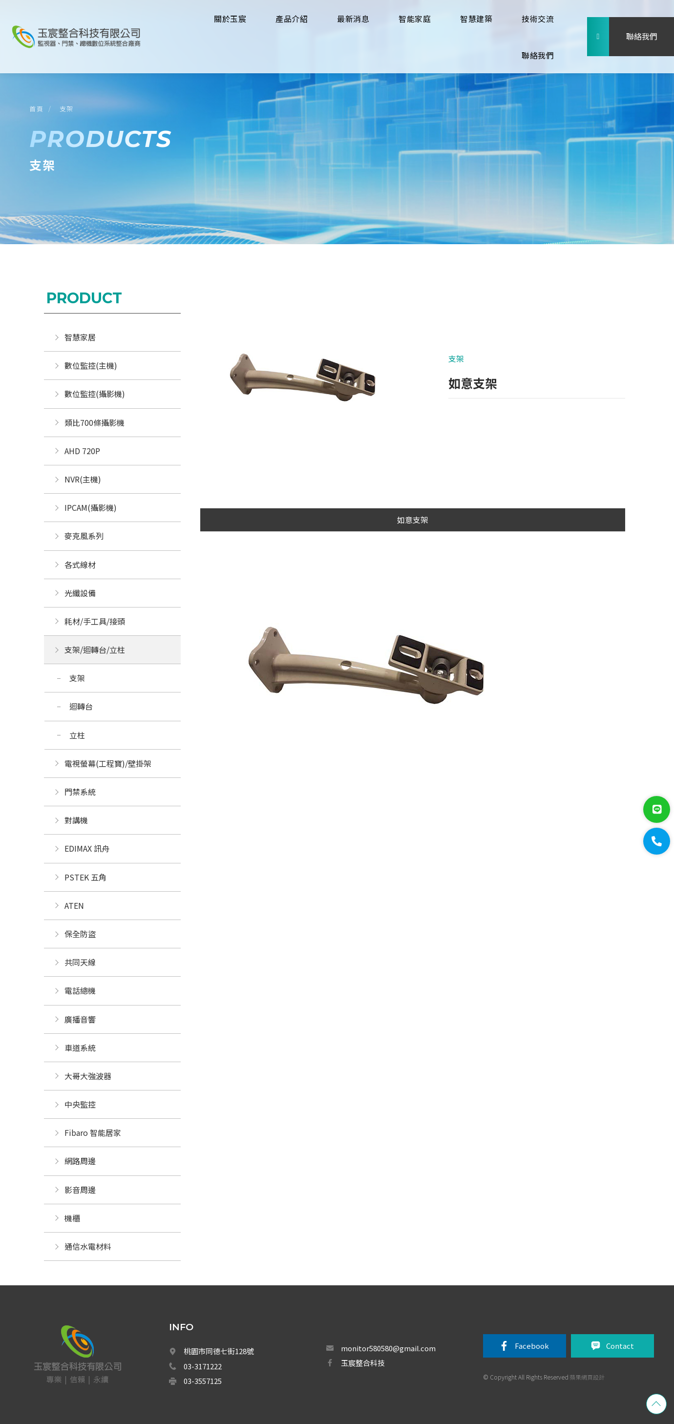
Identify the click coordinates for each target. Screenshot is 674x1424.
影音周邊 (80, 1189)
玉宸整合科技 (363, 1363)
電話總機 (80, 990)
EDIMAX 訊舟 (86, 848)
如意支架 (412, 519)
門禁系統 (80, 791)
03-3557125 (203, 1381)
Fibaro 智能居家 (92, 1132)
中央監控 (81, 1104)
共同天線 (80, 962)
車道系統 (80, 1047)
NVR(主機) (82, 479)
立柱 (77, 735)
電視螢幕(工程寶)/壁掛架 (107, 763)
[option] (306, 385)
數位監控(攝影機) (94, 393)
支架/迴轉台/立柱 (94, 649)
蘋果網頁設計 (587, 1377)
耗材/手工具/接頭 (94, 621)
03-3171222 (203, 1366)
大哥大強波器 (87, 1076)
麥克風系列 (84, 536)
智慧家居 (80, 337)
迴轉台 (81, 706)
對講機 (76, 820)
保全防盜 (80, 934)
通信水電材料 (87, 1246)
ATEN (74, 905)
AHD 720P (82, 451)
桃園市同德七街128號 (219, 1351)
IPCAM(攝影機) (90, 507)
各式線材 (80, 564)
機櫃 (72, 1218)
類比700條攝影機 (94, 422)
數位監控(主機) (90, 365)
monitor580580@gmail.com (388, 1348)
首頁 (36, 108)
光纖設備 (80, 593)
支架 (67, 108)
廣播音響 (80, 1019)
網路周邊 (80, 1161)
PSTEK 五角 (85, 877)
